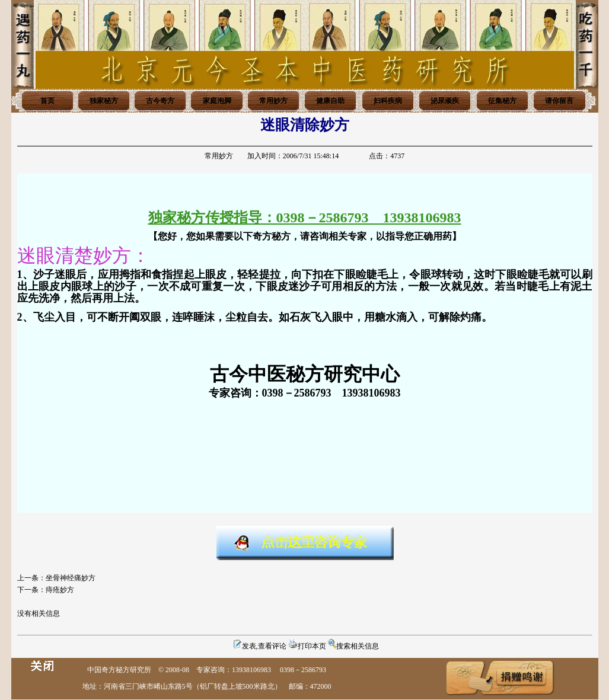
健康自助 (330, 101)
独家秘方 (104, 101)
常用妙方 (273, 101)
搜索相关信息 (357, 646)
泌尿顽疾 (445, 101)
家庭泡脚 (217, 101)
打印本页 (312, 646)
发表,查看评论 (264, 646)
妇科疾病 (388, 101)
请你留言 (559, 101)
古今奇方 (160, 101)
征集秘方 (502, 101)
